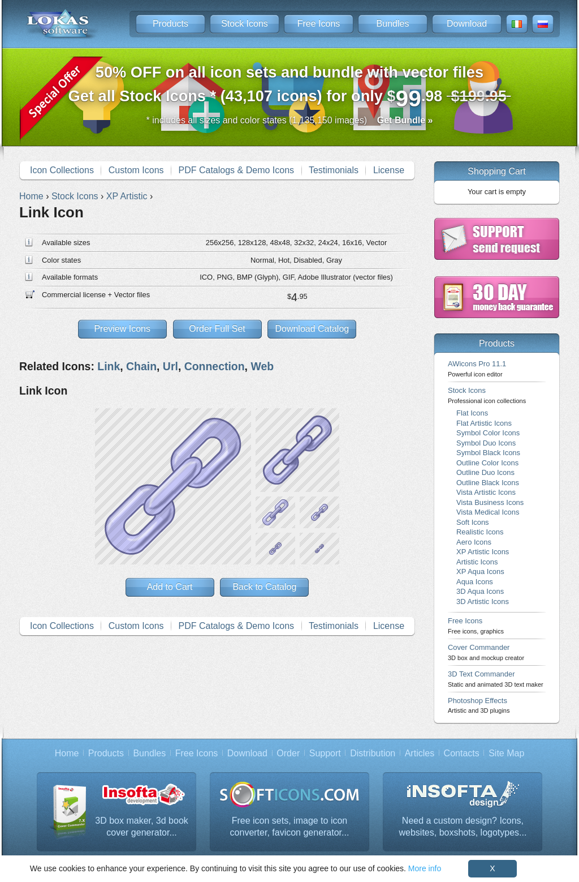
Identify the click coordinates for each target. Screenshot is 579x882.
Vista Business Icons (490, 502)
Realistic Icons (480, 532)
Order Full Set (217, 328)
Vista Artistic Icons (486, 492)
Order (288, 753)
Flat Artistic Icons (484, 423)
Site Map (506, 753)
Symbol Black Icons (488, 452)
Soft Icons (472, 522)
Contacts (461, 753)
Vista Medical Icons (487, 512)
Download (467, 23)
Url (170, 366)
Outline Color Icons (487, 463)
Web (262, 366)
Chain (141, 366)
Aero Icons (473, 542)
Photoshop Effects (478, 705)
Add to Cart (170, 587)
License (388, 170)
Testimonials (333, 170)
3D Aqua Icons (480, 591)
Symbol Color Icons (488, 433)
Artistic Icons (477, 562)
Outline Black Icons (487, 482)
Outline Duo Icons (485, 472)
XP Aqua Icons (480, 571)
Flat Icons (472, 413)
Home (67, 753)
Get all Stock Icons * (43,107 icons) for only (289, 87)
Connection (214, 366)
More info (424, 868)
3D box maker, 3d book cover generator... (141, 827)
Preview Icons (122, 328)
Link (108, 366)
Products (170, 23)
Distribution (372, 753)
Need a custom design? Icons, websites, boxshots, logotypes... (463, 827)
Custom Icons (136, 170)
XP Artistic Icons (482, 551)
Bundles (393, 23)
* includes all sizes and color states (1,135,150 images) (289, 120)
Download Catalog (312, 328)
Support (325, 753)
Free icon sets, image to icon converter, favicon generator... (289, 827)
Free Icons (318, 23)
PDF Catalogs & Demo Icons (237, 170)
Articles (419, 753)
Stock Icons (244, 23)
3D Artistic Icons (482, 601)
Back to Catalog (264, 587)
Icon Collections (62, 170)
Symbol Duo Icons (486, 443)
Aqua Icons (474, 581)
